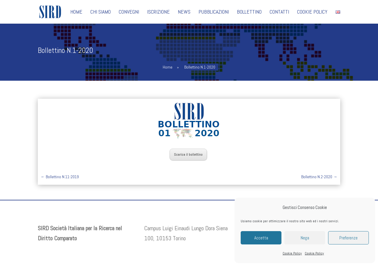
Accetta (261, 238)
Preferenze (348, 238)
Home (76, 12)
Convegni (129, 12)
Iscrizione (158, 12)
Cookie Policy (292, 253)
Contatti (279, 12)
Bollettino (249, 12)
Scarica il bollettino (188, 154)
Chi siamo (100, 12)
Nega (305, 238)
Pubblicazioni (213, 12)
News (184, 12)
